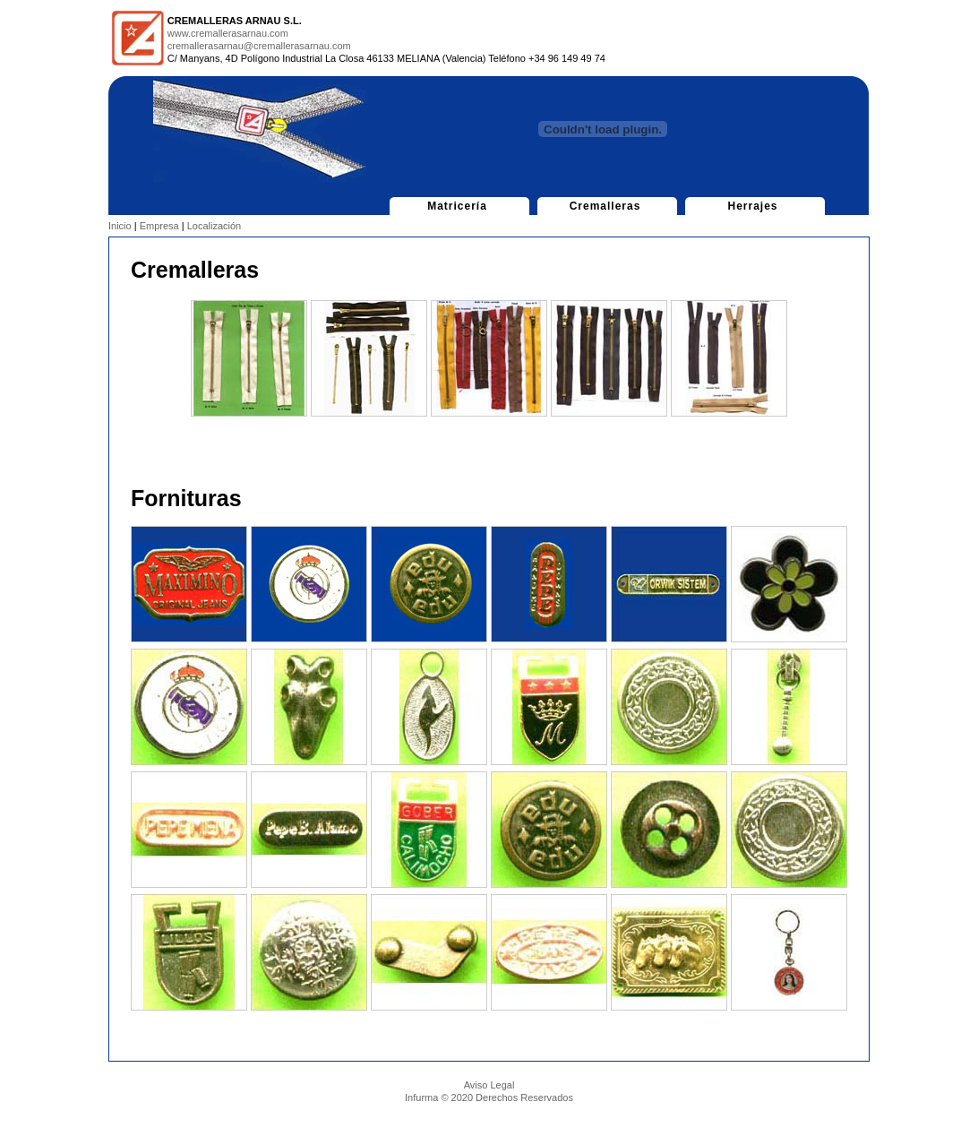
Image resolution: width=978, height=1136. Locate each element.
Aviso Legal (489, 1085)
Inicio (120, 225)
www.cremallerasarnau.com (227, 33)
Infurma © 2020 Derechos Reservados (489, 1097)
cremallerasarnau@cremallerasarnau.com (259, 45)
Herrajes (753, 206)
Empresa (159, 225)
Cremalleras (604, 206)
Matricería (457, 206)
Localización (214, 225)
